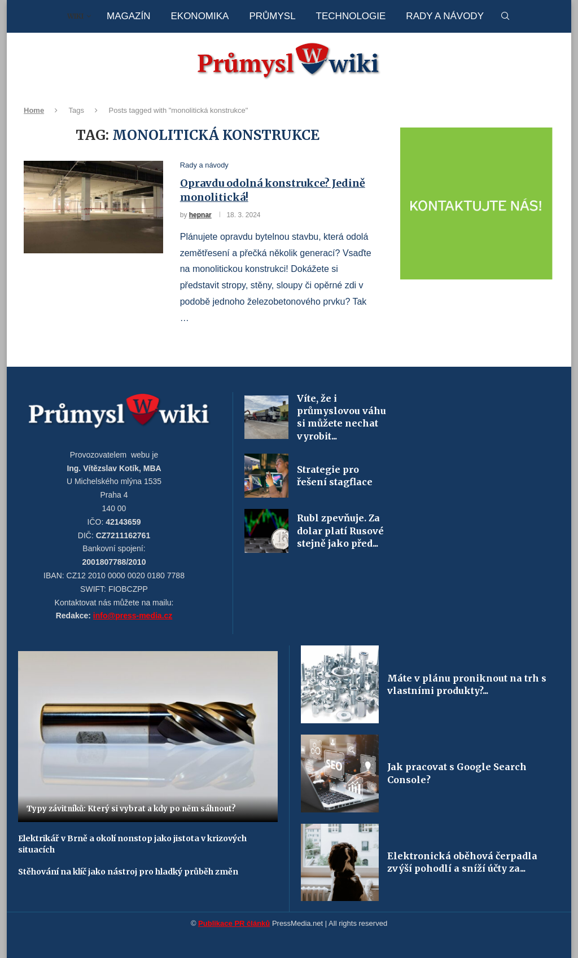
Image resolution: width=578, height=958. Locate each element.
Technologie (351, 16)
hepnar (200, 215)
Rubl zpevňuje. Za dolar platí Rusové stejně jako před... (340, 530)
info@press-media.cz (132, 615)
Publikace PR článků (234, 923)
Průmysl (272, 16)
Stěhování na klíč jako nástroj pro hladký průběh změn (128, 872)
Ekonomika (199, 16)
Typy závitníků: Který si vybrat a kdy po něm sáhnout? (131, 809)
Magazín (128, 16)
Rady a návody (445, 16)
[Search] (505, 16)
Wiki (75, 16)
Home (34, 110)
